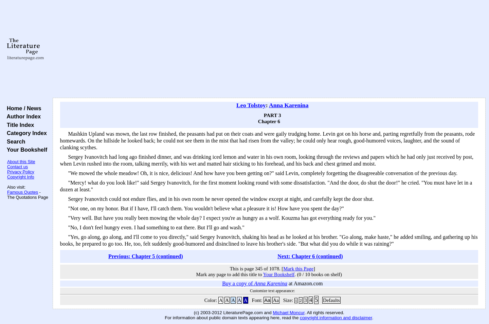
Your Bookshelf (25, 150)
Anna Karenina (289, 105)
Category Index (25, 133)
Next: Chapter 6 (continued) (310, 256)
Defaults (331, 300)
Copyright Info (20, 176)
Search (14, 141)
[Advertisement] (269, 49)
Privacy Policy (20, 171)
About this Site (21, 161)
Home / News (22, 108)
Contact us (17, 166)
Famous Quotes (22, 192)
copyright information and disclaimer (336, 317)
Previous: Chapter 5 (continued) (145, 256)
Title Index (19, 125)
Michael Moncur (288, 312)
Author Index (22, 116)
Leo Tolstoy (251, 105)
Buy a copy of (254, 283)
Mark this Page (298, 268)
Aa (267, 300)
